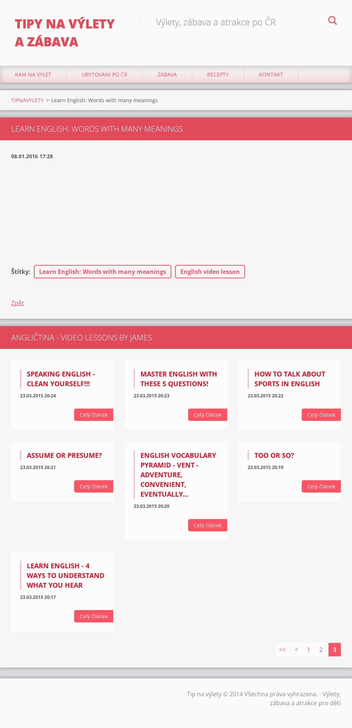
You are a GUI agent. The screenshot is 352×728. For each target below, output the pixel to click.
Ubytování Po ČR (104, 74)
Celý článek (94, 414)
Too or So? (274, 455)
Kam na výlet (33, 74)
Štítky (20, 272)
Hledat (332, 21)
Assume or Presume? (64, 455)
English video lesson (210, 272)
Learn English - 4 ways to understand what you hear (65, 575)
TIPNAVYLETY (27, 100)
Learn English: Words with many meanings (102, 272)
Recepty (218, 74)
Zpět (17, 303)
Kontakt (271, 74)
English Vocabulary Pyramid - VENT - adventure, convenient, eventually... (178, 475)
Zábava (167, 74)
